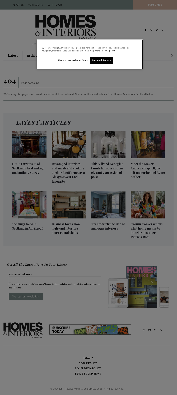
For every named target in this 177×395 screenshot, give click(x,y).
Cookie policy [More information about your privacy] (108, 51)
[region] (90, 54)
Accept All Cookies (101, 60)
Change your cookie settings (73, 60)
